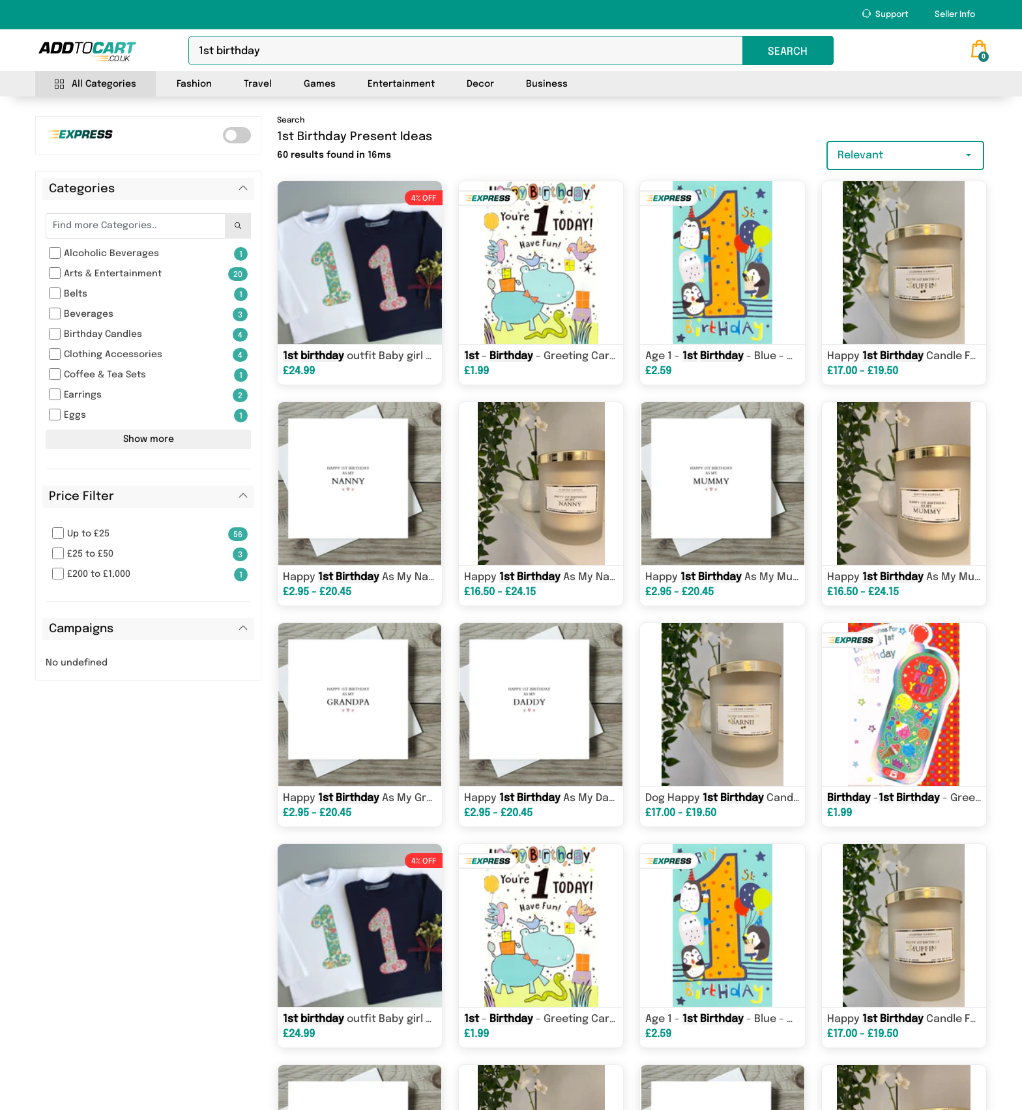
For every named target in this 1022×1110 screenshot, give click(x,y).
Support (885, 14)
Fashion (194, 84)
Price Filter (81, 497)
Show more (148, 439)
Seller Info (955, 14)
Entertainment (401, 84)
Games (320, 84)
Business (547, 84)
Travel (258, 84)
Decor (480, 84)
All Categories (95, 84)
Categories (82, 189)
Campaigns (81, 629)
